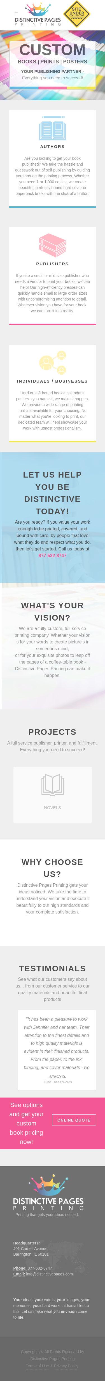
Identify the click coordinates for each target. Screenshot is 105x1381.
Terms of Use (37, 1366)
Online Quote (74, 1120)
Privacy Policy (66, 1366)
